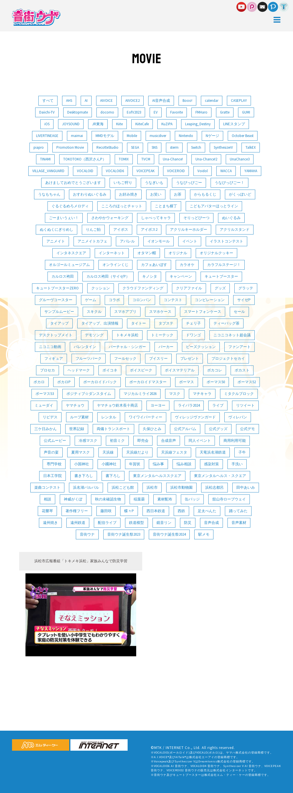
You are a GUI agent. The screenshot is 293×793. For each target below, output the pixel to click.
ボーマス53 (44, 393)
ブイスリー (158, 358)
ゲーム (90, 299)
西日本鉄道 (155, 510)
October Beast (243, 135)
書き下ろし (83, 475)
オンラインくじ (115, 264)
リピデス (50, 417)
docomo (107, 112)
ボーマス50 (216, 381)
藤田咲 (106, 510)
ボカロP (64, 381)
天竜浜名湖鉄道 (213, 452)
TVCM (145, 159)
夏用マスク (80, 452)
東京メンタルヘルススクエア (157, 475)
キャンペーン (181, 276)
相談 (47, 499)
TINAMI (45, 159)
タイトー (138, 323)
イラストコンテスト (226, 241)
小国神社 (81, 464)
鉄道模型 (136, 522)
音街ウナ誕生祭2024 (169, 534)
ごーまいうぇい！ (64, 217)
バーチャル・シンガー (127, 346)
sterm (174, 147)
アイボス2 (149, 229)
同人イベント (200, 440)
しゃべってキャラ (156, 217)
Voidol (202, 170)
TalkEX (251, 147)
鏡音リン (164, 522)
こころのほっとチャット (121, 206)
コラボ (114, 299)
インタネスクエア (71, 253)
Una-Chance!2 (206, 159)
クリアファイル (189, 288)
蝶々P (129, 510)
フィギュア (53, 358)
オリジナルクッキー (216, 253)
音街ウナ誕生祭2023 (123, 534)
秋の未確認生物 (108, 499)
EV (156, 112)
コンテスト (173, 299)
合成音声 (168, 440)
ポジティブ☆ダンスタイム (88, 393)
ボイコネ (109, 370)
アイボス (120, 229)
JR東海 (98, 124)
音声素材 (238, 522)
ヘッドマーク (79, 370)
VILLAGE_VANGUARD (48, 170)
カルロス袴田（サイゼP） (108, 276)
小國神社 (109, 464)
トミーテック (162, 335)
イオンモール (158, 241)
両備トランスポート (113, 428)
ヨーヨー (158, 405)
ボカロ (39, 381)
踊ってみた (238, 510)
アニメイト (55, 241)
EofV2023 (134, 112)
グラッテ (245, 288)
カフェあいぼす (154, 264)
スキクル (94, 311)
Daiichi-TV (47, 112)
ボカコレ (214, 370)
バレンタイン (85, 346)
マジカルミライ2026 (140, 393)
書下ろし (113, 475)
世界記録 (76, 428)
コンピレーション (210, 299)
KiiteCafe (142, 124)
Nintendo (186, 135)
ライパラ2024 (189, 405)
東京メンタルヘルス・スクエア (220, 475)
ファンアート (239, 346)
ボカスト (242, 370)
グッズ (220, 288)
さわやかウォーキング (109, 217)
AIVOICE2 (132, 100)
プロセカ (47, 370)
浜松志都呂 (214, 487)
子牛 (242, 452)
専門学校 (54, 464)
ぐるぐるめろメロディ (70, 206)
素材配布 (164, 499)
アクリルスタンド (235, 229)
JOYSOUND (71, 124)
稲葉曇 (139, 499)
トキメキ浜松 (127, 335)
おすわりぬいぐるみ (89, 194)
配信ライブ (107, 522)
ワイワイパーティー (145, 417)
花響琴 (47, 510)
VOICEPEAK (145, 170)
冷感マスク (88, 440)
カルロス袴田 (63, 276)
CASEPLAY (239, 100)
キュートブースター (221, 276)
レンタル (108, 417)
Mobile (132, 135)
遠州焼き (50, 522)
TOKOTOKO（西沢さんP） (84, 159)
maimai (77, 135)
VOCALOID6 (115, 170)
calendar (211, 100)
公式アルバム (185, 428)
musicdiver (158, 135)
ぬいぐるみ (231, 217)
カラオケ (187, 264)
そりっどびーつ (196, 217)
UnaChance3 (240, 159)
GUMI (246, 112)
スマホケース (160, 311)
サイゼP (244, 299)
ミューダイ (44, 405)
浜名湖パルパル (86, 487)
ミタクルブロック (239, 393)
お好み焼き (128, 194)
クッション (100, 288)
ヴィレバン (237, 417)
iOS (47, 124)
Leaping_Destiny (198, 124)
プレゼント (189, 358)
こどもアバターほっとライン (214, 206)
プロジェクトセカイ (228, 358)
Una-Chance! (173, 159)
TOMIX (124, 159)
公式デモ (247, 428)
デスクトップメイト (55, 335)
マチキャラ (202, 393)
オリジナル (178, 253)
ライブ (217, 405)
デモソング (94, 335)
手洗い (237, 464)
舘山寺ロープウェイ (229, 499)
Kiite (119, 124)
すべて (48, 100)
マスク (174, 393)
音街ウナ (87, 534)
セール (239, 311)
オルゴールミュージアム (69, 264)
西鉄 (181, 510)
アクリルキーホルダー (188, 229)
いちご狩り (123, 182)
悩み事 (158, 464)
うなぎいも (154, 182)
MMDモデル (105, 135)
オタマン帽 (146, 253)
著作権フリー (77, 510)
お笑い (155, 194)
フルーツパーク (89, 358)
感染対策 (211, 464)
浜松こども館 (123, 487)
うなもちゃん (49, 194)
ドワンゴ (193, 335)
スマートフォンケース (202, 311)
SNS (154, 147)
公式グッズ (218, 428)
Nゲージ (212, 135)
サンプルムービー (59, 311)
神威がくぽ (73, 499)
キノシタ (149, 276)
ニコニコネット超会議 (232, 335)
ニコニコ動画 (50, 346)
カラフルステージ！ (224, 264)
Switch (196, 147)
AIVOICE (106, 100)
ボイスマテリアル (180, 370)
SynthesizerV (223, 147)
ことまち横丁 (166, 206)
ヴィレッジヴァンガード (195, 417)
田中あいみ (245, 487)
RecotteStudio (107, 147)
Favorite (176, 112)
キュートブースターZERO (57, 288)
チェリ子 (193, 323)
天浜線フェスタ (174, 452)
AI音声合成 (161, 100)
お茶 (177, 194)
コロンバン (141, 299)
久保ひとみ (152, 428)
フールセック (125, 358)
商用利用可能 (234, 440)
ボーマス (186, 381)
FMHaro (201, 112)
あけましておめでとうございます (73, 182)
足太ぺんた (207, 510)
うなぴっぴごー (189, 182)
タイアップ (59, 323)
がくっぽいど (240, 194)
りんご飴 (93, 229)
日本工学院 (52, 475)
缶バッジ (192, 499)
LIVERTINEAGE (47, 135)
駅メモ (203, 534)
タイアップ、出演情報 (99, 323)
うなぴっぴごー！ (229, 182)
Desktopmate (77, 112)
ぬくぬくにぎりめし (56, 229)
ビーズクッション (201, 346)
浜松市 (152, 487)
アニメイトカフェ (92, 241)
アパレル (127, 241)
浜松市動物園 (181, 487)
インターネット (112, 253)
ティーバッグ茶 (226, 323)
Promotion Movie (70, 147)
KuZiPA (167, 124)
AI (86, 100)
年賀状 (134, 464)
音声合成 (211, 522)
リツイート (245, 405)
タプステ (166, 323)
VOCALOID (85, 170)
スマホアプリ (125, 311)
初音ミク (117, 440)
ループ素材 (79, 417)
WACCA (226, 170)
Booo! (187, 100)
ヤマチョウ (75, 405)
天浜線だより (137, 452)
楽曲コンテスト (47, 487)
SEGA (135, 147)
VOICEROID (176, 170)
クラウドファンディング (142, 288)
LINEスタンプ (234, 124)
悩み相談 (184, 464)
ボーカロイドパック (100, 381)
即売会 (143, 440)
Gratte (224, 112)
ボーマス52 (246, 381)
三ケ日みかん (45, 428)
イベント (189, 241)
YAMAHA (250, 170)
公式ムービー (55, 440)
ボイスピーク (141, 370)
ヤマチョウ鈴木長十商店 (117, 405)
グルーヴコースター (55, 299)
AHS (69, 100)
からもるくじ (205, 194)
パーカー (166, 346)
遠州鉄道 (77, 522)
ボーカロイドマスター (148, 381)
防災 (187, 522)
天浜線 (108, 452)
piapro (38, 147)
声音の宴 (51, 452)
